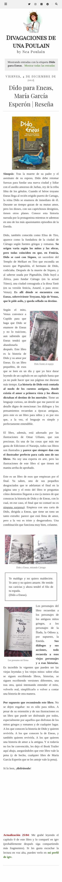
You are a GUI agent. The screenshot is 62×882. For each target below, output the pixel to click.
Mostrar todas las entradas (39, 65)
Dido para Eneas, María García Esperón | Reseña (31, 96)
